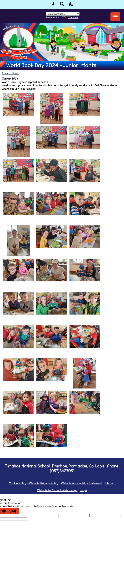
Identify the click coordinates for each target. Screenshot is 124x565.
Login (83, 490)
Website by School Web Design (57, 490)
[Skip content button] (53, 5)
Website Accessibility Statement (81, 483)
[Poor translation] (13, 511)
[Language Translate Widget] (63, 14)
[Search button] (62, 5)
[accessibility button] (71, 5)
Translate (69, 17)
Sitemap (110, 483)
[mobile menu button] (115, 16)
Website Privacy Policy (43, 483)
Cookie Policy (17, 483)
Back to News (10, 73)
